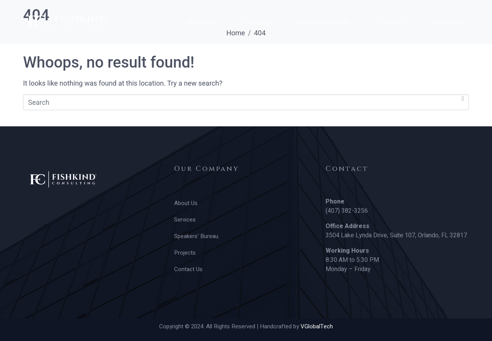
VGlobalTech (317, 326)
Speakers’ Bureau (323, 21)
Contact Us (448, 21)
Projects (390, 21)
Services (256, 21)
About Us (201, 21)
